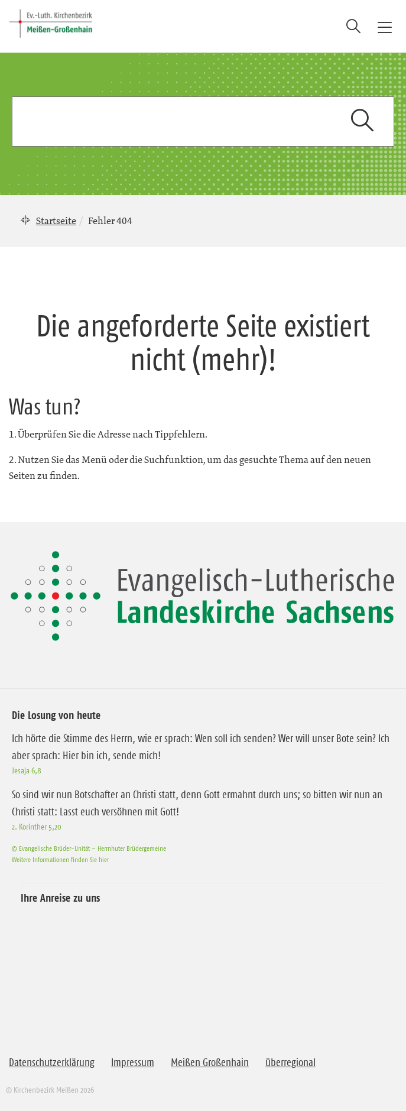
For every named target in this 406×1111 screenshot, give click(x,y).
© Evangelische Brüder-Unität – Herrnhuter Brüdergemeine (89, 848)
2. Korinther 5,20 (36, 826)
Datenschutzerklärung (52, 1062)
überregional (290, 1062)
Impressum (132, 1062)
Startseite (56, 220)
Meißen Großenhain (210, 1062)
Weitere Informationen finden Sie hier (60, 859)
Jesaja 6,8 (26, 770)
